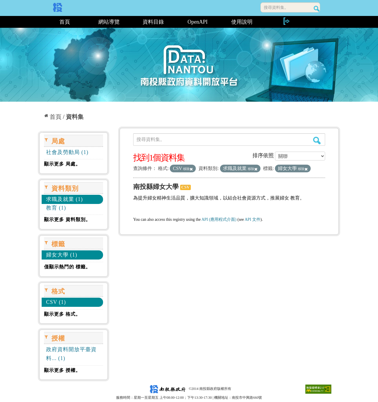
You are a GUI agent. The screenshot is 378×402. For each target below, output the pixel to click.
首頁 (64, 22)
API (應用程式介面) (218, 219)
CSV (185, 187)
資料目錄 (153, 22)
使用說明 (241, 22)
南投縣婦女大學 (156, 186)
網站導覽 (109, 22)
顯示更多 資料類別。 (67, 219)
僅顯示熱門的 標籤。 (67, 266)
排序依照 (263, 155)
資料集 (75, 117)
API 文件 (252, 219)
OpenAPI (198, 22)
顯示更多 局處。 (62, 163)
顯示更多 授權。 (62, 370)
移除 (188, 169)
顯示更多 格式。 (62, 314)
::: (40, 22)
